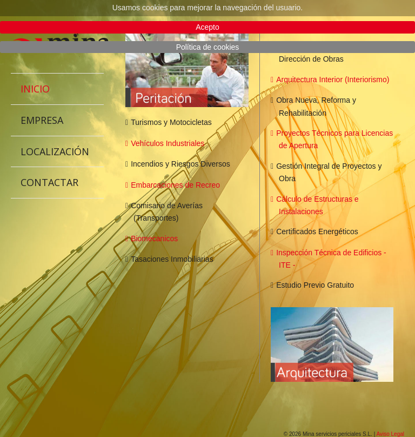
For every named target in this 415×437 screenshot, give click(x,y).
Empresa (42, 120)
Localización (55, 151)
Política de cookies (207, 47)
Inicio (35, 88)
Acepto (207, 27)
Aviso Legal (390, 434)
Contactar (49, 182)
